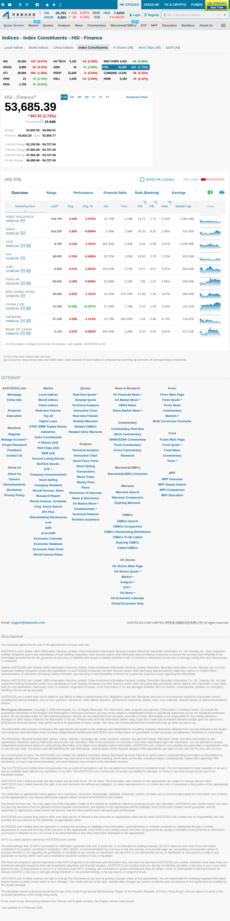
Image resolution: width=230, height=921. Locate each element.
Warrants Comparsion (127, 497)
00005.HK (12, 221)
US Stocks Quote (127, 571)
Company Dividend (48, 485)
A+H (48, 522)
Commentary (172, 410)
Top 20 (48, 416)
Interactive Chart (86, 410)
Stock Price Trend (85, 461)
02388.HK (12, 296)
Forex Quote (172, 400)
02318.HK (12, 283)
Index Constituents (48, 437)
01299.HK (12, 258)
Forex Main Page (172, 394)
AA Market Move (86, 503)
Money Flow (85, 482)
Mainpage (14, 394)
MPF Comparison (172, 490)
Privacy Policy (14, 495)
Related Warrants (85, 421)
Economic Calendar (48, 538)
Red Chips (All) (48, 448)
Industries (48, 432)
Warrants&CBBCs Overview (127, 474)
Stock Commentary (127, 434)
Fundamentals (85, 509)
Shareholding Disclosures (48, 517)
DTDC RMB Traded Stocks (48, 426)
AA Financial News (127, 394)
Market (128, 577)
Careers (14, 479)
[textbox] (195, 15)
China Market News (127, 410)
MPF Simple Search (172, 484)
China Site (14, 400)
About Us (14, 474)
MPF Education (172, 495)
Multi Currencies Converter (172, 421)
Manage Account (14, 439)
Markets (172, 416)
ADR (48, 528)
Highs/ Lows (48, 421)
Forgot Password (14, 445)
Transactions (85, 471)
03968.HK (12, 321)
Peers (86, 487)
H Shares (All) (48, 442)
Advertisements (14, 484)
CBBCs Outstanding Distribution (127, 532)
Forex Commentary (127, 450)
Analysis (127, 582)
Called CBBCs (127, 548)
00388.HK (12, 233)
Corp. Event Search (48, 506)
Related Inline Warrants (85, 432)
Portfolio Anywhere (85, 519)
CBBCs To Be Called (127, 537)
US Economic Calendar (127, 598)
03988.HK (12, 333)
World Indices (48, 400)
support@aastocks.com (28, 622)
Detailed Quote (85, 400)
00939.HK (12, 246)
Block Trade (85, 477)
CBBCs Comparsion (127, 526)
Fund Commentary (127, 445)
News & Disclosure (85, 498)
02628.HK (12, 308)
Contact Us (14, 455)
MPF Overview (172, 479)
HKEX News (127, 405)
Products (14, 410)
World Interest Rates (48, 554)
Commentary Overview (127, 429)
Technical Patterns (85, 514)
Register (14, 434)
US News (127, 593)
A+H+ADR (48, 533)
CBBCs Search (127, 521)
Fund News (172, 450)
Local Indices (48, 394)
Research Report (48, 496)
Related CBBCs (86, 426)
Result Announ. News (48, 490)
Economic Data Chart (48, 549)
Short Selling (48, 480)
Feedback (14, 450)
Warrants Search (128, 492)
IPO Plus (48, 512)
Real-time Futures (48, 410)
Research (128, 455)
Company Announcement (48, 474)
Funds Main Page (172, 439)
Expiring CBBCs (127, 542)
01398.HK (12, 271)
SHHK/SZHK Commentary (127, 439)
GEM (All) (48, 453)
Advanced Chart (137, 97)
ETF (48, 469)
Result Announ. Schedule (48, 501)
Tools (172, 461)
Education (14, 416)
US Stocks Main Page (127, 566)
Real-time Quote (86, 394)
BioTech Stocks (48, 464)
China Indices (48, 405)
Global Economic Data (128, 603)
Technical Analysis (85, 405)
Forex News (172, 405)
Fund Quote (172, 445)
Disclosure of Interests (85, 493)
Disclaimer (14, 490)
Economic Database (48, 544)
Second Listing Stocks (48, 458)
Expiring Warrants (127, 503)
